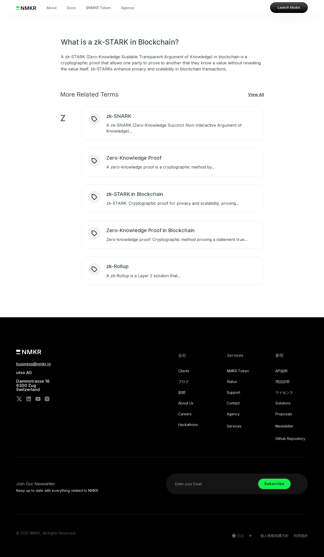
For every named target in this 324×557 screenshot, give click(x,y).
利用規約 (301, 535)
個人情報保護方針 (274, 535)
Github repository (290, 439)
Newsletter (284, 426)
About (51, 8)
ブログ (183, 382)
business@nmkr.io (33, 363)
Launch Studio (289, 7)
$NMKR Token (98, 8)
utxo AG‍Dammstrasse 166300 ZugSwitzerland (33, 381)
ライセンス (284, 393)
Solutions (283, 403)
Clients (183, 371)
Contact (233, 403)
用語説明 (282, 382)
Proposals (283, 414)
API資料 (281, 371)
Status (232, 382)
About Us (185, 403)
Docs (71, 8)
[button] (240, 536)
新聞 (181, 393)
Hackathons (188, 425)
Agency (127, 8)
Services (234, 426)
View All (256, 94)
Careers (185, 414)
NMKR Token (238, 371)
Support (233, 393)
